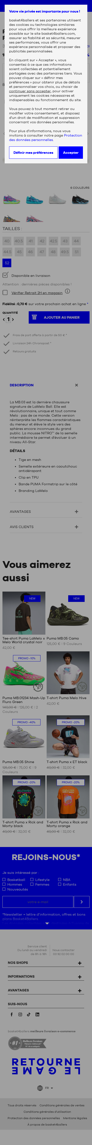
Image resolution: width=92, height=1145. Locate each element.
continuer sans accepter (30, 91)
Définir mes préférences (33, 153)
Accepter (71, 153)
